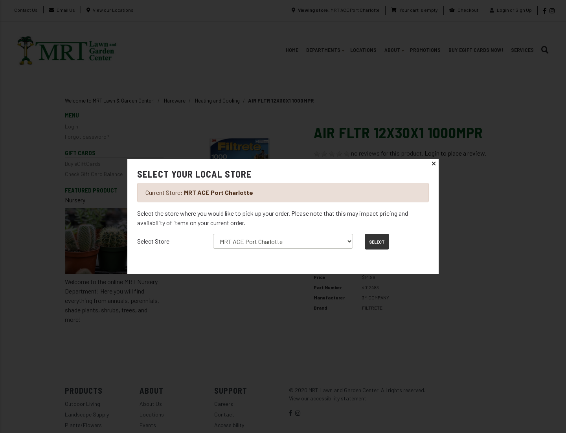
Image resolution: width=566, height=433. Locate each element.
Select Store (153, 241)
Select (377, 241)
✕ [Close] (433, 163)
